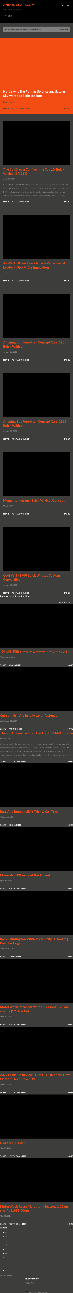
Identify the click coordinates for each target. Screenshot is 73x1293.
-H (6, 1262)
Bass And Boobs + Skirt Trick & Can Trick (29, 811)
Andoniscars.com (19, 5)
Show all (62, 29)
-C (6, 1241)
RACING (8, 16)
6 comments (14, 665)
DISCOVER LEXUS (13, 1143)
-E (6, 1249)
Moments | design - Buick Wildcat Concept (34, 500)
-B (6, 1237)
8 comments (14, 825)
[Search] (61, 4)
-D (6, 1245)
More (67, 108)
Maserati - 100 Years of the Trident (25, 875)
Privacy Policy (29, 1283)
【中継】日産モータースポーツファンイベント (34, 652)
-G (6, 1258)
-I (6, 1266)
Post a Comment (20, 108)
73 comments (15, 729)
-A (6, 1232)
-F (6, 1253)
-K (6, 1270)
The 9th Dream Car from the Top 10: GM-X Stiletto (36, 733)
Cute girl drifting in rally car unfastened (28, 715)
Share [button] (6, 108)
